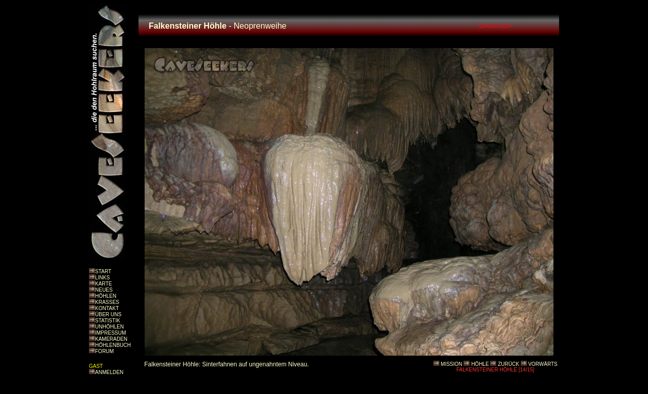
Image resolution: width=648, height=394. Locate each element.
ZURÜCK (508, 364)
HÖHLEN (106, 296)
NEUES (103, 290)
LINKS (102, 277)
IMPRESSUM (110, 333)
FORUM (104, 351)
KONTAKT (107, 308)
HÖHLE (480, 364)
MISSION (451, 364)
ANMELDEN (109, 372)
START (103, 271)
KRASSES (107, 302)
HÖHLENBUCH (113, 345)
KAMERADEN (111, 339)
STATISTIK (107, 320)
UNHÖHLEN (109, 327)
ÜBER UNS (108, 314)
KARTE (103, 284)
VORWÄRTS (542, 364)
